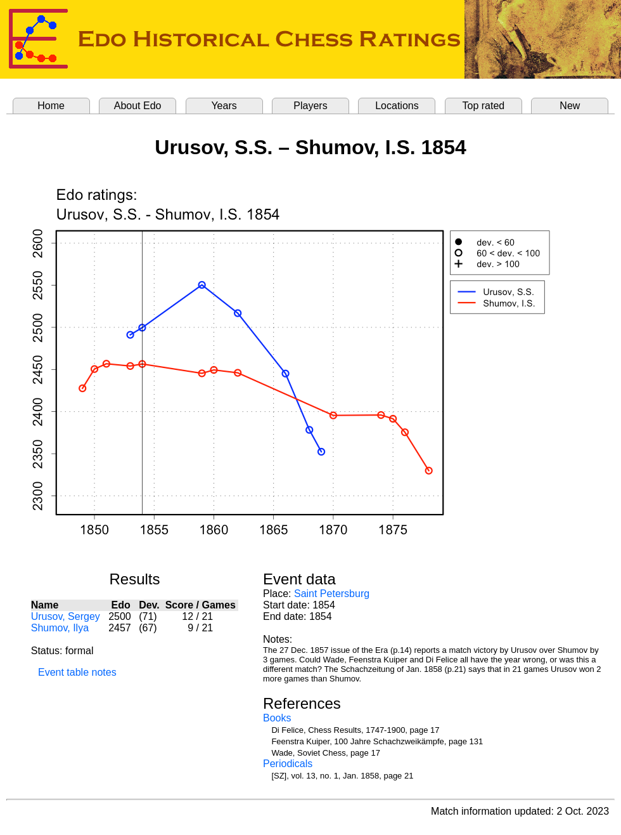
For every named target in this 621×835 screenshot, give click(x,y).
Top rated (484, 105)
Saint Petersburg (331, 593)
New (570, 105)
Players (310, 105)
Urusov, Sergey (65, 616)
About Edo (138, 105)
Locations (397, 105)
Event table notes (77, 672)
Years (223, 105)
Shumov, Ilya (60, 627)
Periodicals (287, 763)
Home (51, 105)
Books (277, 718)
